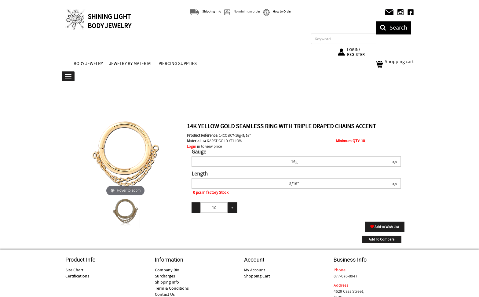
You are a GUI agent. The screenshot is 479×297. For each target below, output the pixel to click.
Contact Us (165, 294)
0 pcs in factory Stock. (211, 192)
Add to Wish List (384, 226)
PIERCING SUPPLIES (178, 63)
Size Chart (74, 270)
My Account (254, 270)
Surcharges (165, 276)
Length (200, 174)
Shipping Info (167, 282)
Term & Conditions (172, 288)
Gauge (199, 152)
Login (191, 146)
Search (393, 27)
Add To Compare (381, 239)
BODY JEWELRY (88, 63)
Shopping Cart (257, 276)
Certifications (77, 276)
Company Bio (167, 270)
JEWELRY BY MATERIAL (130, 63)
